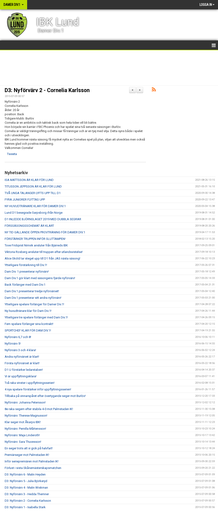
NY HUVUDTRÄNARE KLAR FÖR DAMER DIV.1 (35, 206)
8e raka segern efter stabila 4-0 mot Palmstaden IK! (39, 409)
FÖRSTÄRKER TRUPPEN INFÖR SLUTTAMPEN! (35, 239)
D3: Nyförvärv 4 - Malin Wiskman (26, 487)
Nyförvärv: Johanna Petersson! (25, 402)
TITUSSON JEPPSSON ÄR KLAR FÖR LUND (33, 186)
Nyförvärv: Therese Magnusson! (26, 415)
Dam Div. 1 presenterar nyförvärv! (27, 271)
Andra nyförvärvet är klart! (22, 356)
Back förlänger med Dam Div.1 (25, 284)
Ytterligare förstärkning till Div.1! (26, 265)
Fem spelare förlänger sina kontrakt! (29, 324)
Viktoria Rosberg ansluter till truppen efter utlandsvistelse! (44, 252)
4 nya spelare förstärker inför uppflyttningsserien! (38, 389)
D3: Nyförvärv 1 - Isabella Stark (25, 507)
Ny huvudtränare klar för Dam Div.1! (28, 311)
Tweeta (12, 154)
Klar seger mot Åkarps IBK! (23, 422)
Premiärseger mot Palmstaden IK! (27, 455)
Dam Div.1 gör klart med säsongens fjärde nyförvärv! (40, 278)
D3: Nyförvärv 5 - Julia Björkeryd (26, 481)
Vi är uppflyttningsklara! (20, 376)
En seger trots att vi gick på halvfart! (29, 448)
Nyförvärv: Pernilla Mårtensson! (25, 428)
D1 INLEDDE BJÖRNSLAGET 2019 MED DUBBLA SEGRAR (43, 219)
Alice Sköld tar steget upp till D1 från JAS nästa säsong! (42, 258)
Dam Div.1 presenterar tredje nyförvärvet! (32, 291)
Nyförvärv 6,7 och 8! (18, 337)
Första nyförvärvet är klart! (22, 363)
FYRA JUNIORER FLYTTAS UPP (25, 199)
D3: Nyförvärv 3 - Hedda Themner (27, 494)
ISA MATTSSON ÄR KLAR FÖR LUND (29, 180)
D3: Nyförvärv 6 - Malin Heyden (25, 474)
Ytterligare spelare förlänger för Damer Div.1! (34, 304)
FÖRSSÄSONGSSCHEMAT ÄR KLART (29, 225)
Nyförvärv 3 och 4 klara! (20, 350)
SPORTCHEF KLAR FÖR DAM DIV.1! (28, 330)
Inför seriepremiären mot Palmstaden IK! (31, 461)
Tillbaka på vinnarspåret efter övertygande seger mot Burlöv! (45, 396)
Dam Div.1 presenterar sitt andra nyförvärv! (33, 297)
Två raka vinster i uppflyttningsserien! (29, 383)
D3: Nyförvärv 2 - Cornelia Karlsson (47, 90)
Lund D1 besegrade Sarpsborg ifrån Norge (33, 212)
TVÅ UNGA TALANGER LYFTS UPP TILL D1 (33, 193)
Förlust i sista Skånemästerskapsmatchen (33, 468)
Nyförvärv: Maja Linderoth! (22, 435)
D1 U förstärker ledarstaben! (24, 369)
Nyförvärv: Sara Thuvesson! (23, 441)
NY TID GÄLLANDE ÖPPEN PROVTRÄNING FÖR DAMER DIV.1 (45, 232)
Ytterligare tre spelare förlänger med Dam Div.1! (36, 317)
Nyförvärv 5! (13, 343)
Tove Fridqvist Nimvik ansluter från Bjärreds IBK (36, 245)
